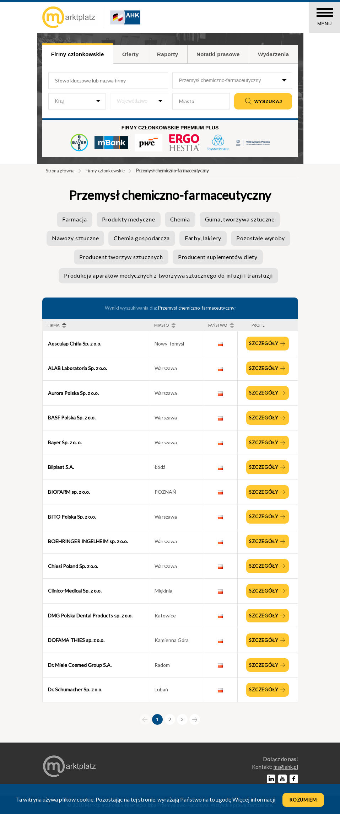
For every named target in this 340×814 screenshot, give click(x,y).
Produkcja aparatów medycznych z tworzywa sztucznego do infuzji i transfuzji (168, 275)
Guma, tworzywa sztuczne (240, 219)
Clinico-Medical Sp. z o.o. (75, 591)
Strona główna (60, 170)
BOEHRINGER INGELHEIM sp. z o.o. (88, 541)
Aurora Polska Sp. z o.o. (73, 393)
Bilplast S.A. (61, 467)
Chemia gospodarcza (142, 238)
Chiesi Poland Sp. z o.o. (73, 566)
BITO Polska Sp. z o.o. (72, 517)
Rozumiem (303, 800)
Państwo (217, 325)
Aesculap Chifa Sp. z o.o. (74, 344)
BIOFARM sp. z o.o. (69, 492)
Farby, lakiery (203, 238)
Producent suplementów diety (218, 256)
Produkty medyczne (128, 219)
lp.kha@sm (286, 767)
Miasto (161, 325)
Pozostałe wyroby (260, 238)
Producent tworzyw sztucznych (121, 256)
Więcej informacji (253, 799)
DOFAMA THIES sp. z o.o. (76, 640)
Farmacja (74, 219)
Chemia (180, 219)
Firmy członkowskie (105, 170)
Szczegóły (264, 343)
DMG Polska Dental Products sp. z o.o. (90, 615)
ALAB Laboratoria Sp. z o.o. (77, 368)
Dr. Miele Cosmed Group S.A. (80, 665)
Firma (53, 325)
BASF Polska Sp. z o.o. (72, 417)
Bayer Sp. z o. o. (65, 442)
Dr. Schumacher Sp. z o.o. (75, 689)
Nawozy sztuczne (75, 238)
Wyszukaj (263, 101)
